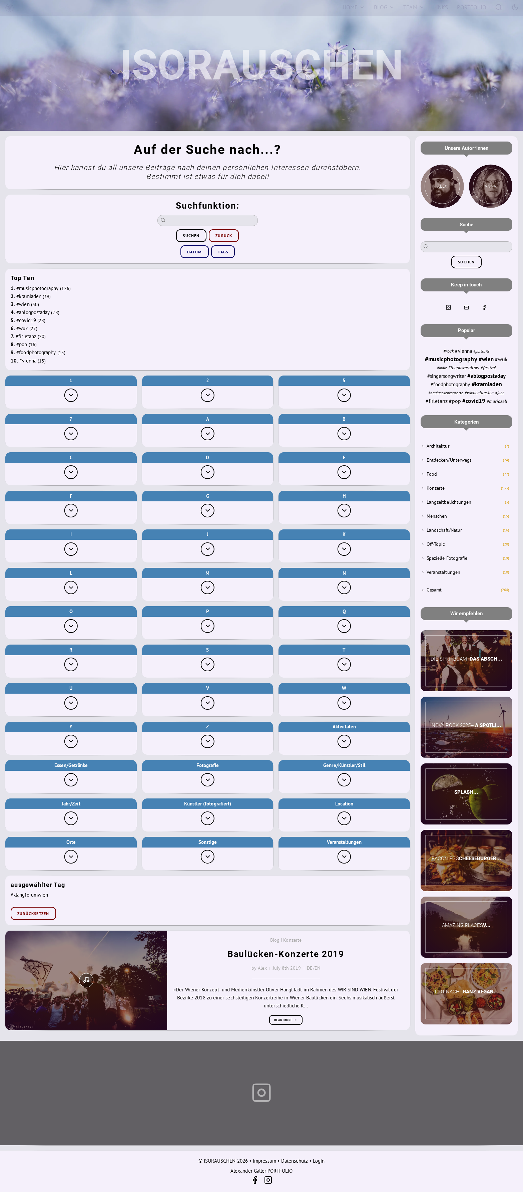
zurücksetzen (33, 913)
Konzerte (436, 488)
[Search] (499, 7)
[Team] (414, 7)
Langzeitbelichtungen (449, 502)
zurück (223, 235)
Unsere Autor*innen (466, 148)
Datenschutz (294, 1161)
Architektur (438, 446)
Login (319, 1161)
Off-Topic (436, 544)
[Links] (441, 7)
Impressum (264, 1161)
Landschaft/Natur (444, 530)
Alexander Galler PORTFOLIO (261, 1171)
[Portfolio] (472, 7)
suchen (191, 235)
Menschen (437, 516)
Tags (223, 251)
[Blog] (384, 7)
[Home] (353, 7)
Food (432, 474)
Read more (285, 1020)
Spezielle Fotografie (447, 558)
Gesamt (434, 590)
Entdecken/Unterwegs (449, 460)
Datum (194, 251)
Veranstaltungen (443, 572)
